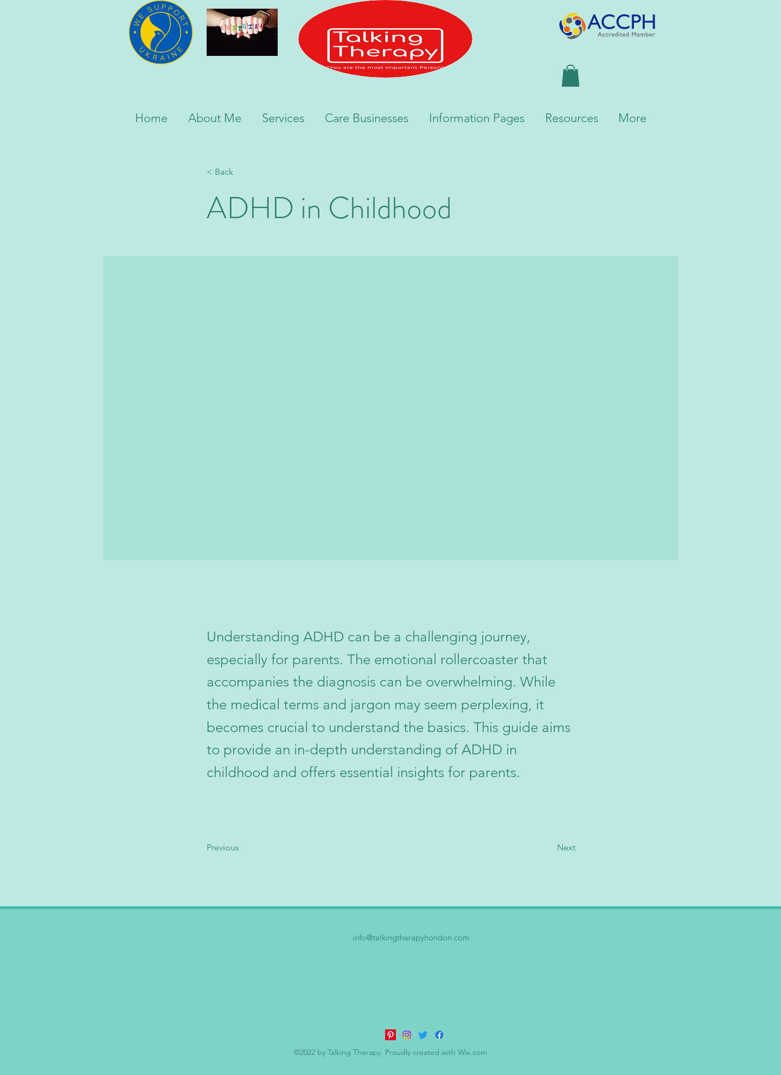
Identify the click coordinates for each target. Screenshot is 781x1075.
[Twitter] (423, 1034)
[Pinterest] (390, 1034)
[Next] (548, 847)
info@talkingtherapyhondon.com (411, 937)
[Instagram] (406, 1034)
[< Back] (242, 172)
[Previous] (242, 847)
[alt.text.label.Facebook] (439, 1034)
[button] (570, 76)
